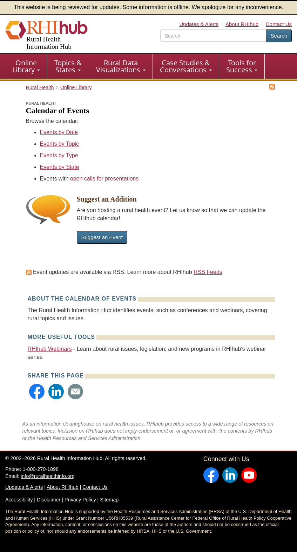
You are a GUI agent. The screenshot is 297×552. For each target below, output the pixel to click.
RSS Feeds (208, 272)
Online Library (26, 66)
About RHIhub (241, 24)
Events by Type (59, 155)
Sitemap (109, 499)
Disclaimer (48, 499)
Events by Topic (59, 144)
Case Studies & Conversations (186, 66)
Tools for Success (241, 66)
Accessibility (19, 499)
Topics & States (68, 66)
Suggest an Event (102, 237)
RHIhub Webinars (50, 349)
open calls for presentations (104, 179)
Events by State (59, 167)
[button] (37, 391)
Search (278, 36)
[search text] (213, 35)
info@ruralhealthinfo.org (48, 476)
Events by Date (59, 132)
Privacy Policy (80, 499)
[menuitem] (26, 66)
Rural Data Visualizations (121, 66)
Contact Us (279, 24)
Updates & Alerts (198, 24)
